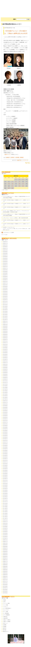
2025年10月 (5, 245)
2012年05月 (5, 491)
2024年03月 (5, 261)
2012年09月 (5, 485)
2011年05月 (5, 511)
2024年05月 (5, 258)
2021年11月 (5, 303)
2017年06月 (5, 390)
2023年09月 (5, 271)
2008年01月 (5, 578)
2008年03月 (5, 574)
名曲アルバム (7, 154)
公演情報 (4, 624)
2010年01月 (5, 538)
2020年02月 (5, 337)
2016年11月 (5, 402)
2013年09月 (5, 465)
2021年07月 (5, 309)
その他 (4, 601)
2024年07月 (5, 255)
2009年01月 (5, 558)
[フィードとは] (4, 234)
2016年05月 (5, 412)
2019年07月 (5, 349)
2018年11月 (5, 362)
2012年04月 (5, 493)
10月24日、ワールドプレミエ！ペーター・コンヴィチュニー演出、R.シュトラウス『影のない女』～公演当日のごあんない (16, 228)
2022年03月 (5, 296)
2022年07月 (5, 289)
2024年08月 (5, 253)
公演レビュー (5, 623)
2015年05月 (5, 432)
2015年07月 (5, 428)
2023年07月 (5, 274)
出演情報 (4, 626)
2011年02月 (5, 516)
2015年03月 (5, 435)
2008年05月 (5, 571)
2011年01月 (5, 518)
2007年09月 (5, 584)
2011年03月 (5, 515)
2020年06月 (5, 331)
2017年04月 (5, 394)
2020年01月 (5, 339)
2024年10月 (5, 250)
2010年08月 (5, 526)
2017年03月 (5, 395)
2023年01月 (5, 279)
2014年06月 (5, 450)
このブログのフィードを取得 (8, 232)
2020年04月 (5, 334)
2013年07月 (5, 468)
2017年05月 (5, 392)
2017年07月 (5, 389)
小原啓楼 (17, 157)
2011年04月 (5, 513)
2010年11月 (5, 521)
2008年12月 (5, 559)
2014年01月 (5, 458)
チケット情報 (5, 611)
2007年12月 (5, 579)
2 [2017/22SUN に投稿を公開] (19, 179)
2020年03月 (5, 336)
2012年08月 (5, 486)
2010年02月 (5, 536)
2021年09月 (5, 306)
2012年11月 (5, 481)
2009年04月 (5, 553)
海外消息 (4, 629)
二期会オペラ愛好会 (6, 619)
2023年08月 (5, 273)
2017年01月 (5, 399)
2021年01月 (5, 319)
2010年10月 (5, 523)
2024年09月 (5, 251)
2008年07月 (5, 568)
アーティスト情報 (6, 603)
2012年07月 (5, 488)
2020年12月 (5, 321)
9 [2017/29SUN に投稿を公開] (19, 181)
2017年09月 (5, 385)
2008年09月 (5, 564)
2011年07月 (5, 508)
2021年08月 (5, 308)
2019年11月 (5, 342)
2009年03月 (5, 554)
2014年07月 (5, 448)
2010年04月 (5, 533)
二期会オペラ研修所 (6, 621)
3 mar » (6, 189)
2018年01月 (5, 379)
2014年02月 (5, 457)
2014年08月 (5, 447)
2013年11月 (5, 462)
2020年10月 (5, 324)
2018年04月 (5, 374)
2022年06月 (5, 291)
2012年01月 (5, 498)
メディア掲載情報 (6, 614)
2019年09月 (5, 346)
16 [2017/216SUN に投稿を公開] (19, 184)
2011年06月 (5, 510)
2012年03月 (5, 495)
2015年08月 (5, 427)
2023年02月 (5, 278)
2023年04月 (5, 276)
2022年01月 (5, 299)
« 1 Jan (3, 189)
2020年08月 (5, 327)
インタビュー (5, 606)
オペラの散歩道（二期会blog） (16, 6)
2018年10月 (5, 364)
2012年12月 (5, 480)
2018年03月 (5, 375)
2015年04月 (5, 433)
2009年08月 (5, 546)
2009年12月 (5, 539)
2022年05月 (5, 293)
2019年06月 (5, 351)
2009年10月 (5, 543)
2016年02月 (5, 417)
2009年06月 (5, 549)
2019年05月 (5, 352)
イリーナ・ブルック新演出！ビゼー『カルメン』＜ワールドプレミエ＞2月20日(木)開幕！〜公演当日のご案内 (16, 211)
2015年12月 (5, 420)
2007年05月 (5, 591)
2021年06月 (5, 311)
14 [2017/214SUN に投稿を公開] (12, 184)
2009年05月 (5, 551)
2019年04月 (5, 354)
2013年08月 (5, 467)
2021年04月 (5, 314)
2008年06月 (5, 569)
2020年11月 (5, 322)
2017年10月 (5, 384)
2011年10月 (5, 503)
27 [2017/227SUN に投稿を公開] (9, 188)
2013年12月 (5, 460)
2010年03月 (5, 534)
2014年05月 (5, 452)
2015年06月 (5, 430)
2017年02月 (5, 397)
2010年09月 (5, 525)
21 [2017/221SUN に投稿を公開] (12, 186)
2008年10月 (5, 563)
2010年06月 (5, 529)
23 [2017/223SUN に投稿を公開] (19, 186)
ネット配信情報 (6, 613)
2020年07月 (5, 329)
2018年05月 (5, 372)
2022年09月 (5, 286)
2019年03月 (5, 356)
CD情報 (4, 600)
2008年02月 (5, 576)
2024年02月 (5, 263)
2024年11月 (5, 248)
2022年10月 (5, 284)
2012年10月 (5, 483)
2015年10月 (5, 423)
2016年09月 (5, 405)
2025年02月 (5, 246)
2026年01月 (5, 241)
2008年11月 (5, 561)
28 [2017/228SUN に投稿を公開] (12, 188)
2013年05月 (5, 471)
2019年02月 (5, 357)
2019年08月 (5, 347)
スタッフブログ (6, 609)
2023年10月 (5, 269)
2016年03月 (5, 415)
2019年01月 (5, 359)
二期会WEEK (5, 618)
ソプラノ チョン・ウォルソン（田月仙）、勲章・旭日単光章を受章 (15, 217)
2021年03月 (5, 316)
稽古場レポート (6, 631)
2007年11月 (5, 581)
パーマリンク (25, 160)
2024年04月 (5, 259)
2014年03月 (5, 455)
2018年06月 (5, 370)
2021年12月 (5, 301)
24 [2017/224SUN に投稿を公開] (23, 186)
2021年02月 (5, 317)
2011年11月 (5, 501)
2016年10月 (5, 404)
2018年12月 (5, 361)
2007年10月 (5, 582)
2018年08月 (5, 367)
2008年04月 (5, 573)
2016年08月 (5, 407)
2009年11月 (5, 541)
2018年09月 (5, 365)
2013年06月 (5, 470)
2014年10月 (5, 443)
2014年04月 (5, 453)
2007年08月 (5, 586)
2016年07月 (5, 409)
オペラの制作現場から (7, 608)
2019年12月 (5, 341)
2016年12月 (5, 400)
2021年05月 (5, 312)
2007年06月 (5, 589)
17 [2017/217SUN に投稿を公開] (23, 184)
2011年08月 (5, 506)
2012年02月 (5, 496)
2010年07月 (5, 528)
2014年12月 (5, 440)
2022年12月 (5, 281)
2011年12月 (5, 500)
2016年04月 (5, 414)
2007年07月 (5, 587)
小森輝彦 (21, 157)
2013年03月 (5, 475)
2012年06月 (5, 490)
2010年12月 (5, 520)
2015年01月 (5, 438)
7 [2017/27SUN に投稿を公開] (12, 181)
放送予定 (19, 160)
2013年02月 (5, 476)
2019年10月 (5, 344)
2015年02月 (5, 437)
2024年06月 (5, 256)
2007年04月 (5, 592)
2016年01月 (5, 418)
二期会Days (5, 616)
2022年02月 (5, 298)
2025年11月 (5, 243)
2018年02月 (5, 377)
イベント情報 (5, 605)
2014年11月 (5, 442)
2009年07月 (5, 548)
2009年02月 (5, 556)
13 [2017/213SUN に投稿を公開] (9, 184)
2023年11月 (5, 268)
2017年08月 (5, 387)
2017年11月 (5, 382)
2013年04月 (5, 473)
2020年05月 (5, 332)
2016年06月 (5, 410)
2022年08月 (5, 288)
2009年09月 (5, 544)
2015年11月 (5, 422)
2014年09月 (5, 445)
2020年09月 (5, 326)
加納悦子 (8, 157)
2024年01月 (5, 264)
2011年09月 (5, 505)
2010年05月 (5, 531)
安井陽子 (13, 157)
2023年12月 (5, 266)
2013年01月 (5, 478)
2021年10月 (5, 304)
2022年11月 (5, 283)
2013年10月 (5, 463)
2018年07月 (5, 369)
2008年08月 (5, 566)
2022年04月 (5, 294)
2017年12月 (5, 380)
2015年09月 (5, 425)
